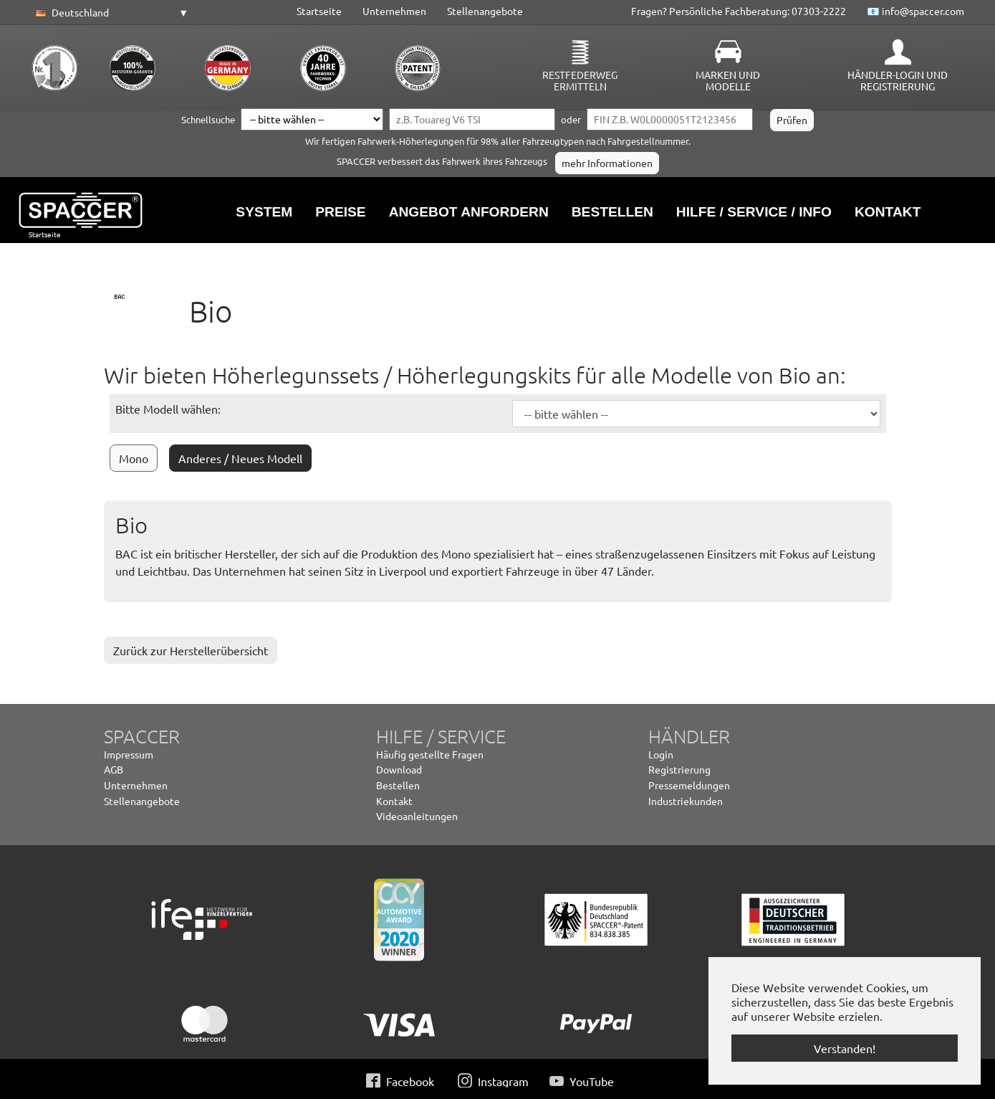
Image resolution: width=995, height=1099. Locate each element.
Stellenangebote (485, 10)
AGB (113, 769)
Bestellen (398, 785)
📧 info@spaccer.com (915, 10)
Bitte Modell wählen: (168, 408)
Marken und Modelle (728, 80)
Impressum (128, 754)
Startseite (319, 10)
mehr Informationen (607, 162)
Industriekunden (685, 800)
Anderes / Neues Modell (240, 458)
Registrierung (679, 769)
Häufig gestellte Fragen (430, 754)
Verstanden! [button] (844, 1048)
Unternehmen (394, 10)
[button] (109, 13)
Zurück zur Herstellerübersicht (190, 650)
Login (660, 754)
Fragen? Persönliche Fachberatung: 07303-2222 (738, 10)
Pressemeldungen (689, 785)
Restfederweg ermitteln (579, 80)
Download (399, 769)
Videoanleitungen (417, 815)
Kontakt (394, 800)
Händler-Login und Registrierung (897, 80)
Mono (133, 458)
